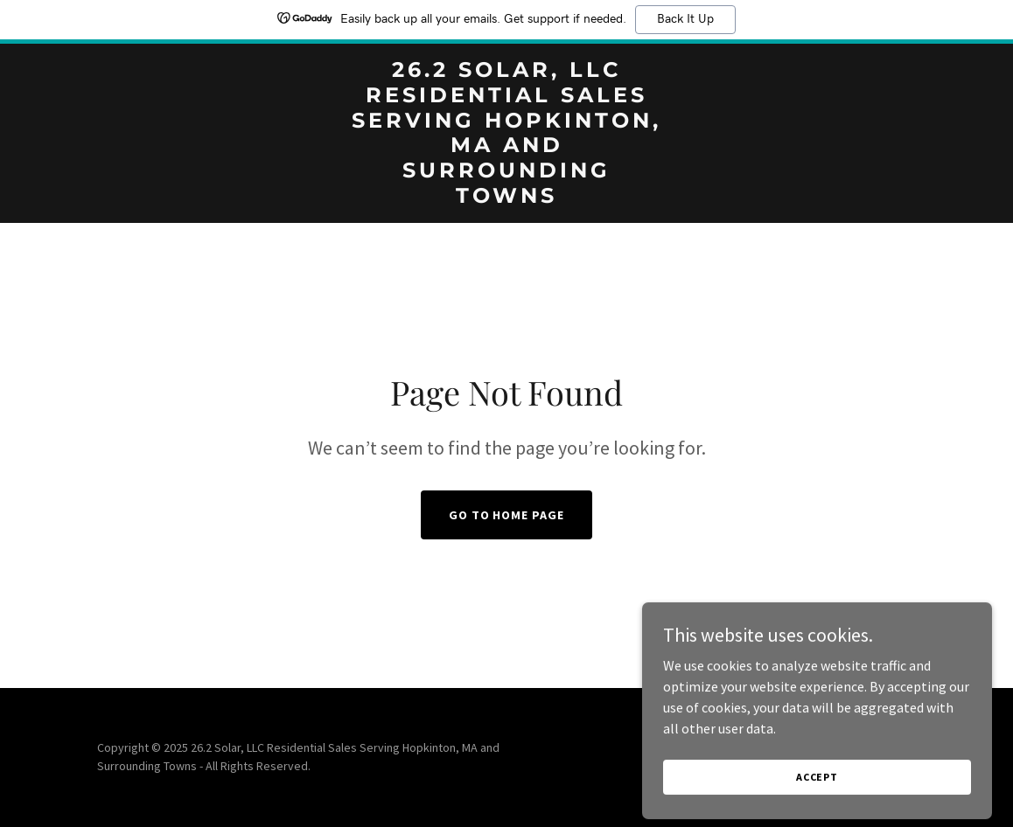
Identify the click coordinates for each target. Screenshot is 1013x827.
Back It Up (685, 19)
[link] (506, 197)
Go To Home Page (507, 515)
